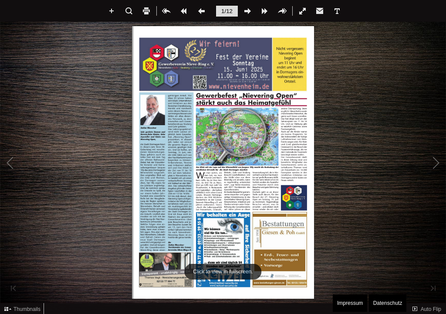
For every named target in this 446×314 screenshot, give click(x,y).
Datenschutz (387, 303)
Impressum (350, 303)
